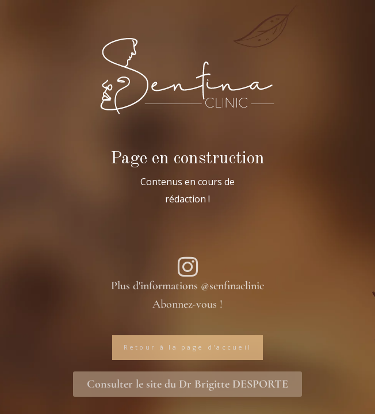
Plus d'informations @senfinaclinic (187, 286)
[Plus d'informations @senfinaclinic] (187, 266)
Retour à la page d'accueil (188, 347)
